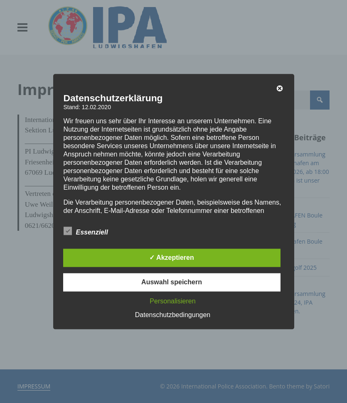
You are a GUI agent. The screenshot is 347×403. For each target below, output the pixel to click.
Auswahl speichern (171, 282)
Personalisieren (172, 301)
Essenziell (86, 231)
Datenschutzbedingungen (172, 314)
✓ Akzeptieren (171, 257)
